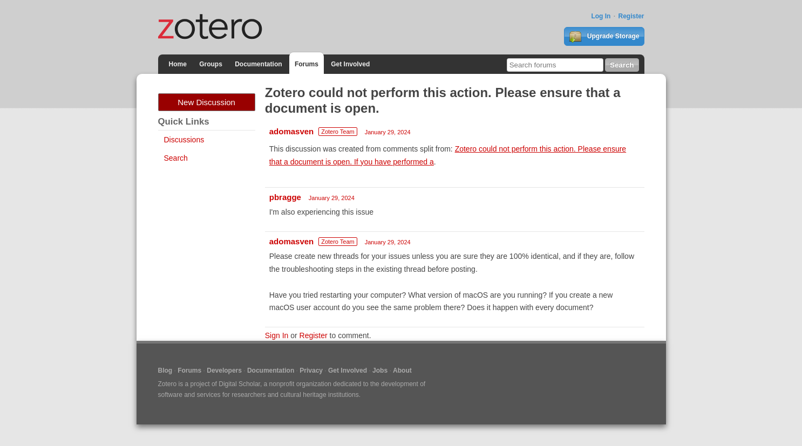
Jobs (380, 370)
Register (631, 16)
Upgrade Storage (604, 36)
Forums (306, 64)
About (402, 370)
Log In (600, 16)
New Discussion (206, 102)
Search (176, 158)
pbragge (285, 197)
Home (178, 64)
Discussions (184, 139)
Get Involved (350, 64)
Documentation (258, 64)
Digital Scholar (239, 384)
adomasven (291, 131)
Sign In (277, 335)
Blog (165, 370)
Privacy (311, 370)
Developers (224, 370)
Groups (210, 64)
